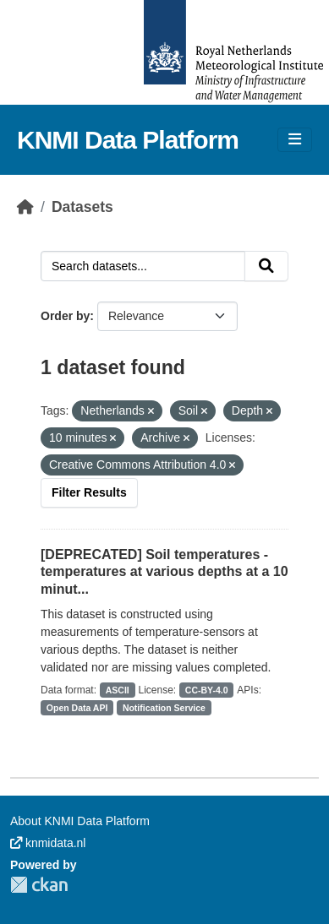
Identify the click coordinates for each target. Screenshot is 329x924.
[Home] (25, 206)
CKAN (39, 885)
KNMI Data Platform (128, 140)
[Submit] (266, 266)
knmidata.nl (47, 843)
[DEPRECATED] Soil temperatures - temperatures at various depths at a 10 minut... (164, 572)
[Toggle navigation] (294, 140)
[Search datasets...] (143, 266)
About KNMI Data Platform (80, 821)
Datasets (82, 206)
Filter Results (89, 492)
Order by (65, 316)
